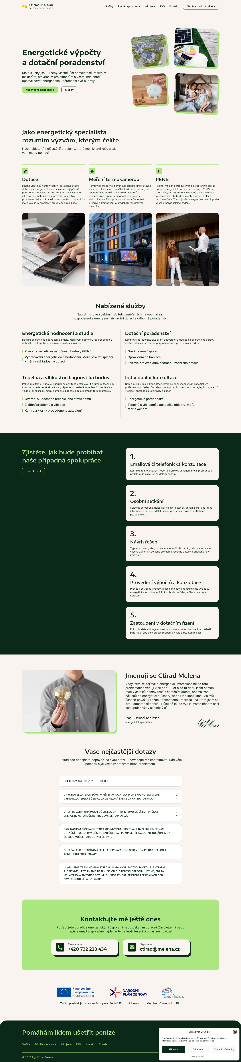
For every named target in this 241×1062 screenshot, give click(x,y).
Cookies (104, 1044)
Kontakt (174, 6)
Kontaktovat (33, 471)
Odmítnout (198, 1049)
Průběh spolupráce (129, 6)
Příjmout (173, 1049)
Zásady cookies (197, 1056)
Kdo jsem (150, 6)
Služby (109, 6)
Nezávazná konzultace (201, 6)
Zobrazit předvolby (224, 1049)
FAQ (162, 6)
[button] (234, 1031)
